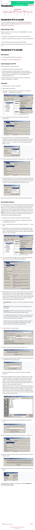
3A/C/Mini (5, 12)
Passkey (10, 12)
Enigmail (19, 59)
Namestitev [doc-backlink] (5, 55)
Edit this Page (13, 527)
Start (28, 12)
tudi (22, 57)
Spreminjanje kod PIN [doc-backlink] (8, 64)
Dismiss (31, 5)
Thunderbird (10, 59)
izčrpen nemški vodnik (9, 25)
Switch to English (19, 5)
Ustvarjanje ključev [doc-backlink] (7, 202)
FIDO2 (20, 12)
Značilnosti (7, 3)
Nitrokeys (2, 3)
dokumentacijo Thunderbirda (25, 23)
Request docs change (20, 527)
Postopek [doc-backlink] (4, 83)
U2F (31, 12)
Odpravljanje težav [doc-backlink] (7, 29)
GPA (2, 45)
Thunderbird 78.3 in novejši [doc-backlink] (12, 19)
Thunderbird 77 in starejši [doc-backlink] (11, 50)
